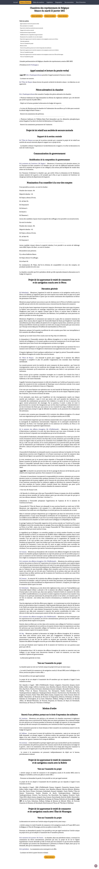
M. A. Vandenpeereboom (34, 75)
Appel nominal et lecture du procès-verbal (29, 23)
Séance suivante (63, 16)
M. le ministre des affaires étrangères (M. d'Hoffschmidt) (39, 429)
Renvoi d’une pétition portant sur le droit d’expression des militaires (35, 48)
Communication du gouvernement (28, 32)
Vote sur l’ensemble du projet (26, 43)
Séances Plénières (25, 2)
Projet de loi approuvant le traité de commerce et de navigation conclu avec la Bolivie (39, 50)
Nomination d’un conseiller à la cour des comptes (31, 37)
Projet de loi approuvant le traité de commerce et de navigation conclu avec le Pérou (39, 39)
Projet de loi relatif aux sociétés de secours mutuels (31, 28)
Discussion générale (24, 41)
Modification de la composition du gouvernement (31, 34)
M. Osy (21, 633)
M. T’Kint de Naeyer (25, 82)
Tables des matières (38, 2)
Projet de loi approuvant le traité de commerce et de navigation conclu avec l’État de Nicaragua (41, 54)
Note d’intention (81, 2)
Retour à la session (50, 16)
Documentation (69, 2)
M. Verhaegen (33, 65)
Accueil (15, 2)
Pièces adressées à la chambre (26, 26)
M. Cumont (23, 552)
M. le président (24, 849)
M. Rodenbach (24, 292)
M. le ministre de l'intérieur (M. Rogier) (32, 163)
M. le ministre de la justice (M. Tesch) (31, 838)
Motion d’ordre (23, 45)
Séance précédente (36, 16)
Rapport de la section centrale (27, 30)
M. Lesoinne (23, 718)
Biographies (58, 2)
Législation (50, 2)
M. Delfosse (23, 733)
